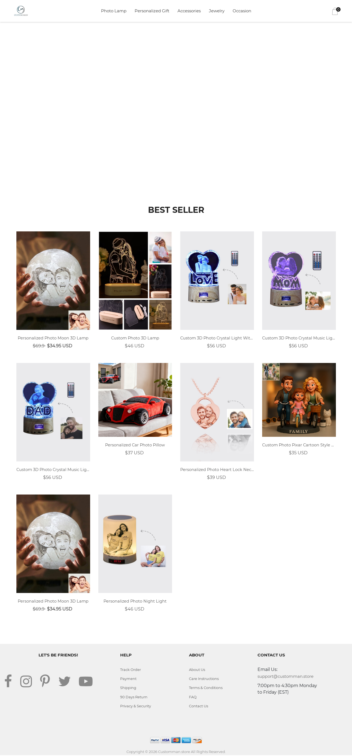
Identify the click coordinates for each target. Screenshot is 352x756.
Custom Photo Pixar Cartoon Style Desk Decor (299, 445)
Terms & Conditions (206, 688)
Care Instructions (204, 679)
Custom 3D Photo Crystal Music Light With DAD (53, 470)
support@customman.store (285, 676)
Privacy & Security (136, 707)
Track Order (130, 670)
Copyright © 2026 (142, 752)
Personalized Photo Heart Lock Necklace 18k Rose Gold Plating (217, 470)
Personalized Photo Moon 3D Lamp (53, 338)
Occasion (242, 10)
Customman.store (174, 752)
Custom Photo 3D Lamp (135, 338)
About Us (197, 670)
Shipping (128, 688)
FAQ (193, 697)
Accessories (189, 10)
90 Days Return (133, 697)
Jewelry (216, 10)
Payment (128, 679)
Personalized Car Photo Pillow (135, 445)
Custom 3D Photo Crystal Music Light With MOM (299, 338)
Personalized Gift (152, 10)
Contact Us (198, 707)
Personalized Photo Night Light (135, 601)
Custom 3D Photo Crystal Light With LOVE (217, 338)
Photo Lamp (113, 10)
